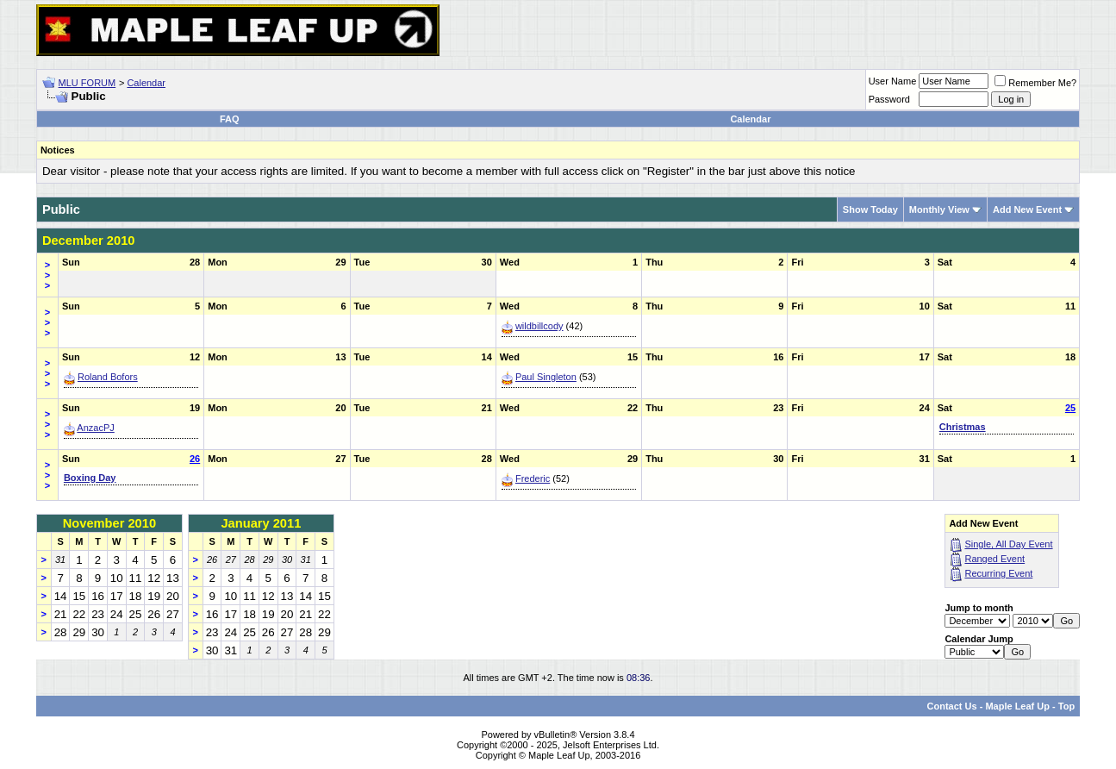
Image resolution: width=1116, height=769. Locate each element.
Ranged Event (994, 558)
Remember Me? (1035, 83)
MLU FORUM (87, 83)
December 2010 (88, 240)
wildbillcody (539, 326)
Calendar (146, 83)
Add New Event (1027, 209)
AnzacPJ (95, 427)
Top (1066, 706)
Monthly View (939, 209)
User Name (893, 81)
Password (889, 99)
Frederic (532, 478)
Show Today (870, 209)
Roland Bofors (108, 377)
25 (1070, 408)
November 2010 (109, 523)
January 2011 (261, 523)
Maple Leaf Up (1017, 706)
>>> (47, 275)
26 (195, 458)
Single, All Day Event (1008, 544)
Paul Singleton (546, 377)
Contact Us (952, 706)
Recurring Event (998, 573)
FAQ (230, 119)
